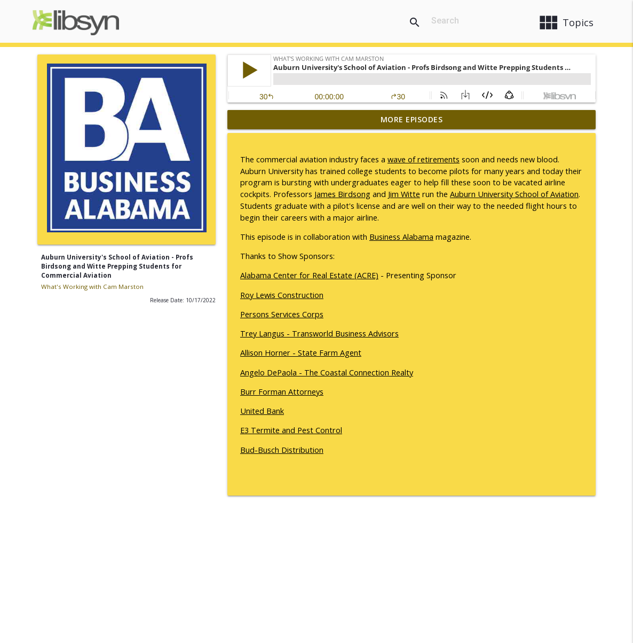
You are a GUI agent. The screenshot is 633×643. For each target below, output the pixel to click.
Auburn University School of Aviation (514, 194)
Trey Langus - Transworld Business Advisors (319, 333)
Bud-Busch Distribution (281, 450)
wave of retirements (423, 159)
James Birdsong (342, 194)
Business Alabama (401, 237)
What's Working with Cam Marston (92, 287)
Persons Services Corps (281, 314)
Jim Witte (404, 194)
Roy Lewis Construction (281, 295)
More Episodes (412, 119)
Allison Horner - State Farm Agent (300, 353)
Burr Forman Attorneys (281, 392)
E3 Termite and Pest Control (291, 430)
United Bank (262, 411)
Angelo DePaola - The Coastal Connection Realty (326, 372)
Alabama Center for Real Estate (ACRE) (309, 275)
